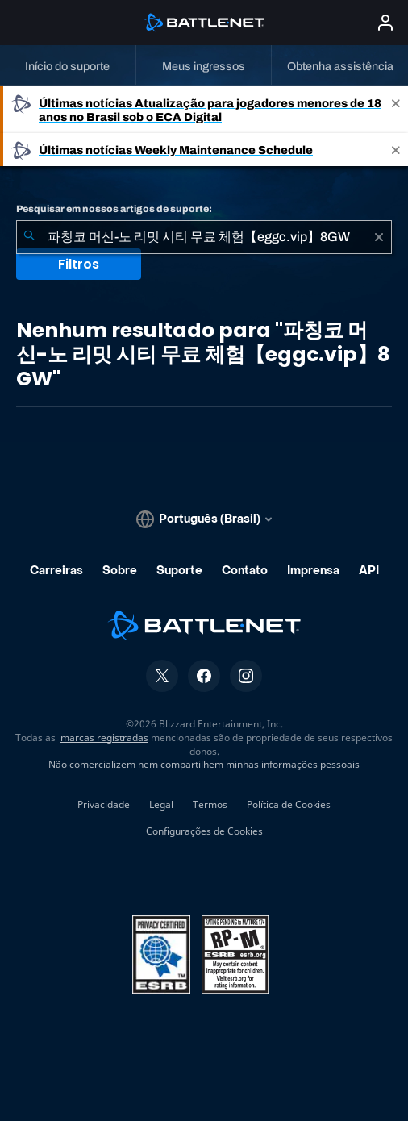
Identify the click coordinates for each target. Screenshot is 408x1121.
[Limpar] (379, 237)
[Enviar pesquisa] (29, 237)
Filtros (78, 264)
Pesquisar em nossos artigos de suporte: (114, 209)
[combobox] (204, 237)
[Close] (396, 109)
